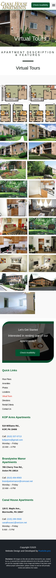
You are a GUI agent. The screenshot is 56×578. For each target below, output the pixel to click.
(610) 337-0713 (14, 436)
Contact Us (6, 409)
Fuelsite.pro (44, 551)
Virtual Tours (7, 396)
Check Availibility (40, 5)
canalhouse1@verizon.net (14, 522)
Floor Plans (6, 379)
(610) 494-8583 (14, 478)
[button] (53, 5)
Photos (5, 388)
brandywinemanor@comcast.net (17, 481)
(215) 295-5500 (14, 519)
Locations (6, 392)
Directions (6, 400)
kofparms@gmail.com (12, 440)
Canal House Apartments (17, 500)
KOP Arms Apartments (16, 417)
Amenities (6, 383)
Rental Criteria (7, 405)
